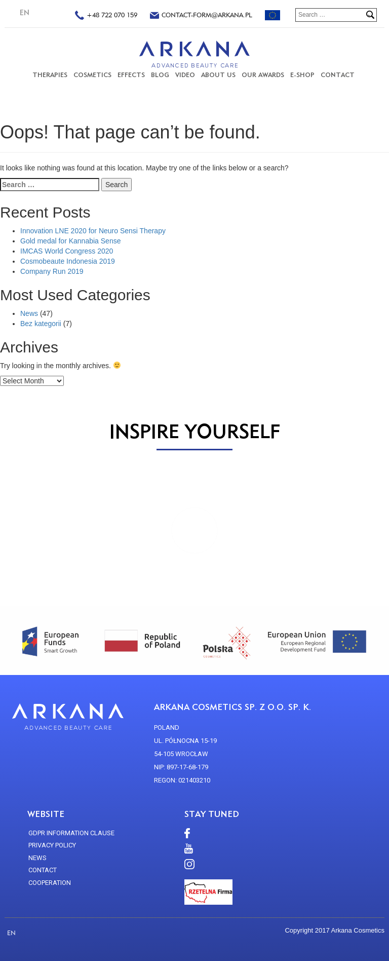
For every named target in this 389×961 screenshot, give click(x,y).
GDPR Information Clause (71, 833)
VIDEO (185, 75)
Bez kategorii (40, 323)
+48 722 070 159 (106, 16)
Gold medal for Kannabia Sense (70, 241)
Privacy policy (52, 845)
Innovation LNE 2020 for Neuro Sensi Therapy (93, 231)
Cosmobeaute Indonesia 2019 (67, 261)
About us (218, 75)
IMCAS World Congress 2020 (66, 251)
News (29, 313)
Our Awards (263, 75)
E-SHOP (302, 75)
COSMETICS (92, 75)
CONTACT (338, 75)
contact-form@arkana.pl (201, 16)
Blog (160, 75)
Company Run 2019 (52, 271)
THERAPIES (49, 75)
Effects (131, 75)
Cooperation (49, 882)
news (37, 858)
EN (24, 12)
